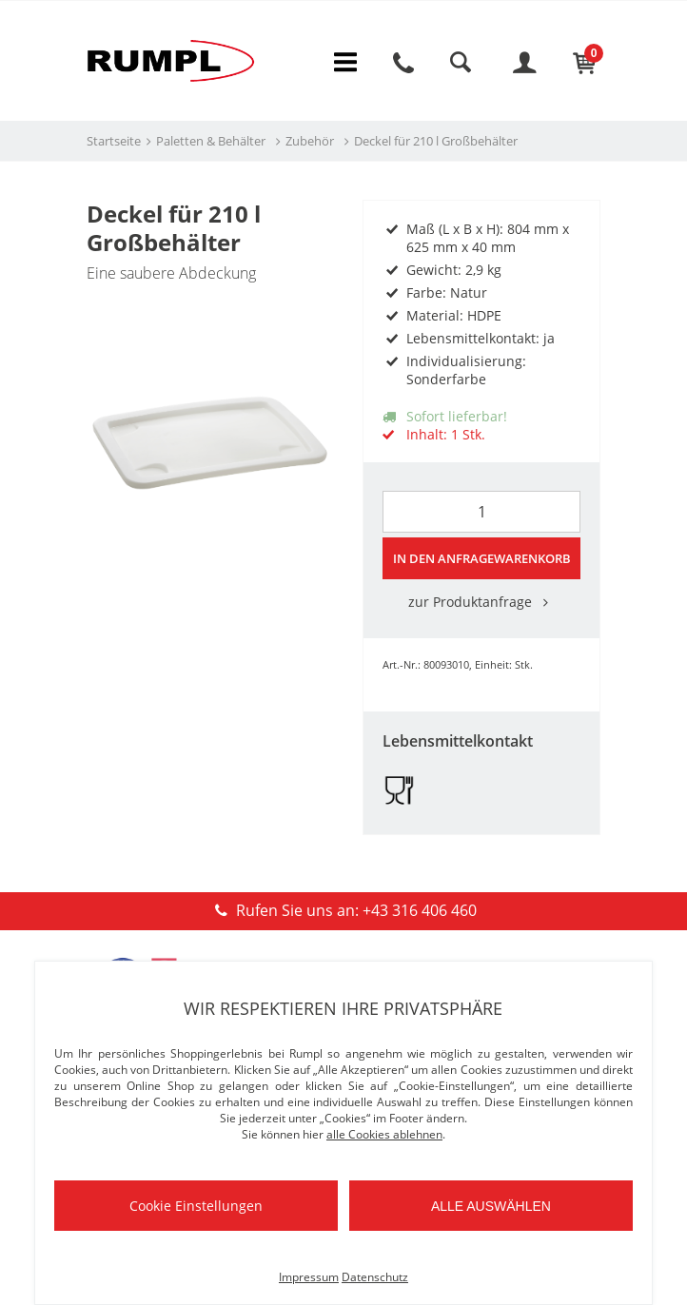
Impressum (309, 1277)
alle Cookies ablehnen (384, 1134)
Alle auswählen (491, 1206)
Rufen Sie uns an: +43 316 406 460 (343, 912)
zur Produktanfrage (481, 603)
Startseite (114, 143)
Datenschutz (375, 1277)
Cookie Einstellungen (196, 1206)
